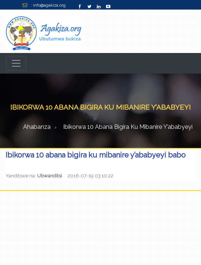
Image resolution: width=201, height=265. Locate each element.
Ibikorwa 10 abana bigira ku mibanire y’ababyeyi (128, 126)
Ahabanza (37, 126)
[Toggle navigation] (16, 63)
